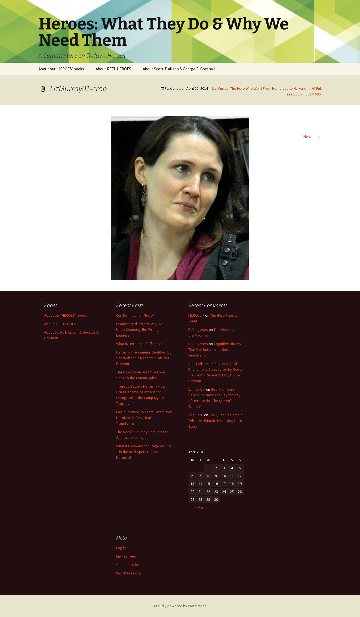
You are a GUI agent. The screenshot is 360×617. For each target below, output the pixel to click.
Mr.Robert (196, 315)
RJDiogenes (198, 329)
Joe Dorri (195, 414)
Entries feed (126, 556)
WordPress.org (128, 573)
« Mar (199, 507)
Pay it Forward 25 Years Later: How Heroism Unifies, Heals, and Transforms (144, 417)
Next (312, 136)
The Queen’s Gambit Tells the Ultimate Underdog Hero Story (215, 420)
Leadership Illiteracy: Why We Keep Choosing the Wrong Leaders (140, 329)
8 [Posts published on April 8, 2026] (208, 475)
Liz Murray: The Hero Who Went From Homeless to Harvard (259, 88)
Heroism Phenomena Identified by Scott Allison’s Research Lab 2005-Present (144, 358)
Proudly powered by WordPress (180, 605)
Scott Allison (198, 363)
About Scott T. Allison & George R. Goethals (179, 68)
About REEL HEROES (113, 68)
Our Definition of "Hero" (135, 315)
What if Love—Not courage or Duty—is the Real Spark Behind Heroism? (144, 452)
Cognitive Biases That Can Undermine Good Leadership (214, 349)
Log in (121, 547)
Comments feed (129, 564)
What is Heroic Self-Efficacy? (139, 343)
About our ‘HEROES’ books (61, 68)
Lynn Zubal (196, 389)
